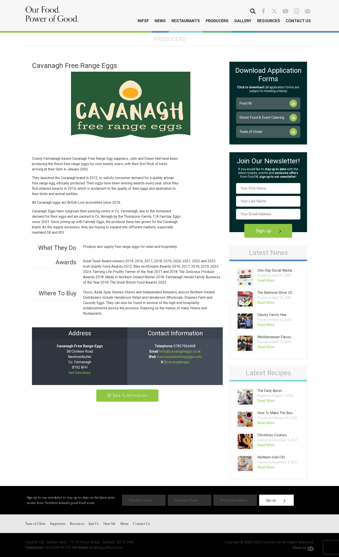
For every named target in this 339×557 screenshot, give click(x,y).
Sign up (268, 230)
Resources (268, 20)
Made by (303, 547)
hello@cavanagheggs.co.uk (180, 351)
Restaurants (185, 20)
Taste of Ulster (250, 132)
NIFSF (143, 20)
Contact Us (298, 20)
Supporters (57, 524)
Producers (217, 20)
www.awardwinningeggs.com (179, 357)
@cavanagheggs (176, 362)
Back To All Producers (127, 395)
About (124, 524)
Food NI (245, 103)
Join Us (94, 524)
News (160, 20)
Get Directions (80, 373)
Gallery (242, 20)
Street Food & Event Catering (261, 117)
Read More (265, 280)
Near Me (109, 524)
